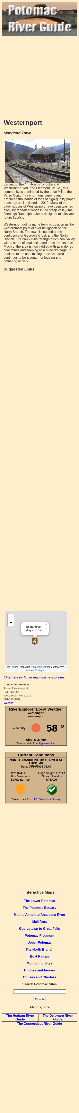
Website (8, 702)
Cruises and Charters (39, 977)
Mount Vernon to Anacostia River (39, 914)
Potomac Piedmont (39, 935)
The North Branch (39, 949)
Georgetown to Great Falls (39, 928)
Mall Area (39, 921)
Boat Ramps (39, 956)
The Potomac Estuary (39, 908)
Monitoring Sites (39, 963)
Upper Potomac (39, 942)
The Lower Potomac (39, 901)
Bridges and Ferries (39, 970)
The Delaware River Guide (58, 1017)
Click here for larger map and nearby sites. (34, 677)
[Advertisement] (39, 75)
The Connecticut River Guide (39, 1023)
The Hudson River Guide (20, 1017)
